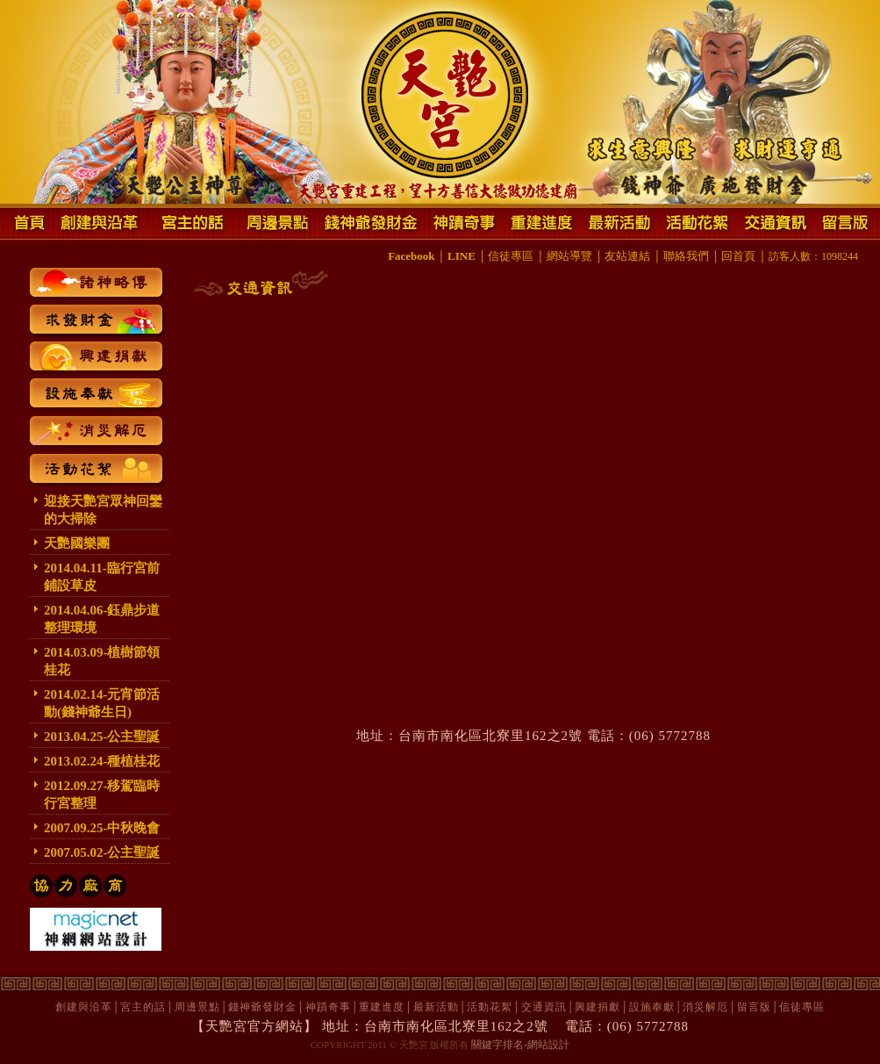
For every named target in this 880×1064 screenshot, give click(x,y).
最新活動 (436, 1007)
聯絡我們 (686, 255)
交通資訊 (544, 1007)
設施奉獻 (652, 1007)
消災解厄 (705, 1007)
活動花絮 (489, 1007)
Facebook (411, 255)
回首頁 (738, 255)
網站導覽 (569, 255)
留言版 (754, 1007)
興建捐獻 (597, 1007)
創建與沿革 (83, 1007)
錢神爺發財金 (262, 1007)
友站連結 (627, 255)
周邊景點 (197, 1007)
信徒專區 (510, 255)
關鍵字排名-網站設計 (520, 1045)
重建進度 (381, 1007)
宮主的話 (143, 1007)
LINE (461, 255)
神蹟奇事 (328, 1007)
